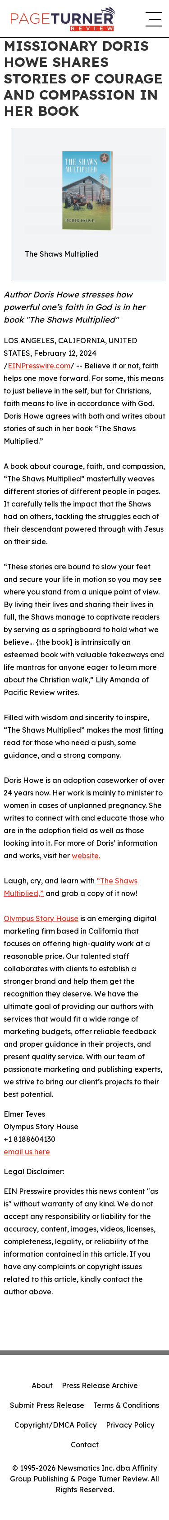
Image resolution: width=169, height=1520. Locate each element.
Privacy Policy (130, 1424)
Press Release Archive (100, 1385)
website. (86, 855)
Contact (85, 1444)
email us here (27, 1151)
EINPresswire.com (39, 365)
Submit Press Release (47, 1405)
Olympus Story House (41, 918)
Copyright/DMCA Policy (55, 1424)
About (42, 1385)
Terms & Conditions (126, 1405)
